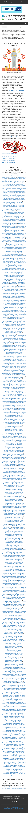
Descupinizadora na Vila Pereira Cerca (15, 404)
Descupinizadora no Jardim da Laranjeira (14, 531)
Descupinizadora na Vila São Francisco (13, 432)
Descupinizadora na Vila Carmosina (14, 310)
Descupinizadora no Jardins (19, 695)
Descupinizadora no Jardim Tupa (10, 682)
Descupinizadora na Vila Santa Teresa (13, 425)
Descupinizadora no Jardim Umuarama (16, 685)
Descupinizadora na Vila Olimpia (9, 395)
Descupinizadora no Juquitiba (9, 766)
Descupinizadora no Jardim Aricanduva (13, 499)
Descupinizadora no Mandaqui (15, 698)
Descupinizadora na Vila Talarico (17, 441)
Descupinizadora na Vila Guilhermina (14, 353)
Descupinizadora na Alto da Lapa (10, 448)
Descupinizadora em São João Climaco (13, 209)
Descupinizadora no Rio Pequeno (10, 640)
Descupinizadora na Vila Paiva (17, 397)
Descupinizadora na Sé (8, 278)
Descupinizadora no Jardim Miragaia (14, 541)
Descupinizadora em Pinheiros (15, 201)
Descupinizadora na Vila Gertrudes (16, 348)
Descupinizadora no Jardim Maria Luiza (13, 586)
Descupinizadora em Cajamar (16, 735)
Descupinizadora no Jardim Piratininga (13, 618)
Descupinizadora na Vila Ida (8, 356)
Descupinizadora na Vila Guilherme (14, 352)
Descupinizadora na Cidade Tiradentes (13, 245)
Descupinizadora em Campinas (9, 737)
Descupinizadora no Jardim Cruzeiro (16, 528)
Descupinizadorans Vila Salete (9, 420)
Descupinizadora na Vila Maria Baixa (17, 373)
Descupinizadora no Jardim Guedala (14, 563)
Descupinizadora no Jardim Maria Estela (14, 584)
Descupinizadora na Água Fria (17, 222)
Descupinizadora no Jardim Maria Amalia (16, 583)
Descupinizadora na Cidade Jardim (10, 237)
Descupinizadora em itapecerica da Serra (14, 740)
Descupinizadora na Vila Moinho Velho (13, 377)
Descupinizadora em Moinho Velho (16, 195)
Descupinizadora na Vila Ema (9, 336)
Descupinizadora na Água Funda (10, 223)
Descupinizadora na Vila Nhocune (16, 385)
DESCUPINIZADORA (10, 153)
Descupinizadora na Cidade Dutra (16, 236)
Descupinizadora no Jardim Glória (15, 558)
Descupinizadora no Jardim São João (14, 656)
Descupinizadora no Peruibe (9, 751)
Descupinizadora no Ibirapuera (9, 478)
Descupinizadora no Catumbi (15, 471)
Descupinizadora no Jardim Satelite (10, 668)
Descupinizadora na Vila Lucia (9, 369)
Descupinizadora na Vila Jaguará (15, 364)
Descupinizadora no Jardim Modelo (16, 590)
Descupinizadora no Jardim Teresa (9, 678)
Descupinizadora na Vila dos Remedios (17, 335)
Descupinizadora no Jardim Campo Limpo (14, 517)
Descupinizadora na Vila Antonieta (9, 292)
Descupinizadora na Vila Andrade (18, 289)
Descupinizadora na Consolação (16, 248)
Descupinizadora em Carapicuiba (17, 755)
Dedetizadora (15, 1)
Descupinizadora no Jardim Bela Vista (15, 504)
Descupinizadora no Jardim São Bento (13, 647)
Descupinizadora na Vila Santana (15, 423)
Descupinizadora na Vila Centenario (10, 314)
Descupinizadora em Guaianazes (10, 185)
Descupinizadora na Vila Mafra (17, 370)
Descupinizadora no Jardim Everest (10, 553)
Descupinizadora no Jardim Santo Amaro (14, 644)
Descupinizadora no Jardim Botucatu (16, 509)
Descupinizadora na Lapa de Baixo (10, 255)
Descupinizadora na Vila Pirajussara (16, 406)
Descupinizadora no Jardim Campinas (16, 513)
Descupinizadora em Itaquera (9, 191)
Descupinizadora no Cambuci (16, 464)
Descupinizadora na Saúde (16, 276)
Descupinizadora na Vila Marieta (9, 262)
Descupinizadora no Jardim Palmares (14, 598)
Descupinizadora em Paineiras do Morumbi (15, 261)
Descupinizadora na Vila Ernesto (16, 338)
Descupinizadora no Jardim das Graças (13, 539)
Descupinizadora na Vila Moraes (9, 381)
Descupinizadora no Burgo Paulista (10, 462)
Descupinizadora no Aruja (17, 728)
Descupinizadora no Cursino (16, 474)
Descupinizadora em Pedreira (17, 198)
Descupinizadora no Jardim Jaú (18, 574)
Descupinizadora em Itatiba (9, 773)
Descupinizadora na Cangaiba (16, 230)
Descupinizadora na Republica (16, 272)
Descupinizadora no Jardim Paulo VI (14, 608)
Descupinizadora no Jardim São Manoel (13, 660)
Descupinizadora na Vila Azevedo (10, 296)
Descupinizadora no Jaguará (16, 482)
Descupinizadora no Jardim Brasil (10, 510)
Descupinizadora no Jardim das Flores (13, 538)
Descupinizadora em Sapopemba (10, 215)
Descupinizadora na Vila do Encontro (14, 331)
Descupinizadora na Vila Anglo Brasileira (14, 290)
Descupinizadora (22, 1)
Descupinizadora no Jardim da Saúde (14, 535)
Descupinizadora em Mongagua (9, 754)
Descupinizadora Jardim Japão (16, 713)
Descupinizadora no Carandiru (9, 469)
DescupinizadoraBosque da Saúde (16, 458)
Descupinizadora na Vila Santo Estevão (13, 429)
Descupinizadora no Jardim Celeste (10, 523)
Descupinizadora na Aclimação (9, 220)
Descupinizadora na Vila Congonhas (14, 318)
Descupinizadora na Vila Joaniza (9, 366)
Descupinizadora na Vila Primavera (15, 411)
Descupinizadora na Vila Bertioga (18, 300)
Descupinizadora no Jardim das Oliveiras (14, 542)
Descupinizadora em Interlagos (17, 187)
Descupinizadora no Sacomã (16, 639)
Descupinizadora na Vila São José (9, 434)
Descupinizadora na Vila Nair (9, 384)
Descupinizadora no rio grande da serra (13, 745)
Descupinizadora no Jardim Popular (10, 619)
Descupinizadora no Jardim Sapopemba (13, 667)
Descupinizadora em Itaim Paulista (16, 189)
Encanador (9, 2)
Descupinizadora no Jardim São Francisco (13, 653)
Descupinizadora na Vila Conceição (16, 317)
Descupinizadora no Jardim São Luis (14, 658)
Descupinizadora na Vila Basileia (17, 297)
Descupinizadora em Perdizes (9, 199)
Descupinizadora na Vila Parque (18, 399)
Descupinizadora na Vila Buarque (10, 301)
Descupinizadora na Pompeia (9, 266)
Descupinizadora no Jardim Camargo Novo (13, 514)
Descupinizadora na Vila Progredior (10, 412)
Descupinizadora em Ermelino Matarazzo (14, 184)
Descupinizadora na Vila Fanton (17, 341)
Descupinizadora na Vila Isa (8, 363)
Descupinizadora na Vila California (15, 304)
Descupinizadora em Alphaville (9, 719)
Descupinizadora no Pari (17, 642)
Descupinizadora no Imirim (16, 479)
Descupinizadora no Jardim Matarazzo (13, 500)
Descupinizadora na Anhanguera (17, 224)
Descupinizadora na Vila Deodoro (10, 328)
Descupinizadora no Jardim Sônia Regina (14, 672)
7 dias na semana (15, 136)
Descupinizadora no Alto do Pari (16, 451)
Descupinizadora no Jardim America (14, 489)
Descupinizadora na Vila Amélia (17, 286)
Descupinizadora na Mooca (9, 258)
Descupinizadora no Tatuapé (9, 637)
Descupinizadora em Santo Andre (10, 724)
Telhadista (14, 2)
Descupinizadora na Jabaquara (9, 401)
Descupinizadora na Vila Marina (9, 269)
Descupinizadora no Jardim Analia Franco (14, 492)
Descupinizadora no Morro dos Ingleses (13, 699)
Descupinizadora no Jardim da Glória (14, 530)
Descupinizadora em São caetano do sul (14, 723)
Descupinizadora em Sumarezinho (9, 217)
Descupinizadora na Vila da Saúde (17, 324)
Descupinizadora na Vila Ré (18, 413)
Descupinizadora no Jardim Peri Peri (15, 614)
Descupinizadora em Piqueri (9, 202)
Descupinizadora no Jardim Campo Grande (13, 516)
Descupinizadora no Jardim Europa (14, 552)
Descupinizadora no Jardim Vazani (9, 686)
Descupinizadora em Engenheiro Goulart (14, 182)
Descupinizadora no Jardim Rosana (18, 628)
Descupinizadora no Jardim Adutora (16, 485)
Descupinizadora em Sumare (16, 216)
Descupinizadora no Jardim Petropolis (13, 615)
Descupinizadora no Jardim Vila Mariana (14, 691)
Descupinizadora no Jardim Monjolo (10, 591)
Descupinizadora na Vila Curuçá (9, 322)
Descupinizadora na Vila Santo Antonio (13, 426)
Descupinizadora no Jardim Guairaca (14, 559)
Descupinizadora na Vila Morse (17, 383)
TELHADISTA (8, 158)
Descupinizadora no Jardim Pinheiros (14, 616)
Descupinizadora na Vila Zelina (16, 447)
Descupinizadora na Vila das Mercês (14, 327)
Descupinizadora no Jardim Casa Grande (14, 520)
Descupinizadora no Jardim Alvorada (14, 488)
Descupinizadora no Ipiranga (9, 481)
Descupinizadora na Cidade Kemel (17, 238)
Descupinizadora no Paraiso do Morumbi (16, 705)
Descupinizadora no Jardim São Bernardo (14, 649)
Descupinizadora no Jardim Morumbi (17, 594)
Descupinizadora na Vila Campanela (14, 306)
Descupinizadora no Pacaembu (9, 703)
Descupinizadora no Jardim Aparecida (17, 497)
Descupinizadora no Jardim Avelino (10, 502)
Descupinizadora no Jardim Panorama (13, 600)
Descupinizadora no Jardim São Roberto (14, 664)
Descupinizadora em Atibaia (9, 748)
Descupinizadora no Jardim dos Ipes (14, 546)
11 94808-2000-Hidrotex (15, 807)
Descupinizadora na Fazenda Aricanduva (14, 250)
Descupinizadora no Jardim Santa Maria (13, 636)
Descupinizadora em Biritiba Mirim (13, 741)
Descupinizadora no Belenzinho (9, 457)
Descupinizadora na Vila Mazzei (9, 307)
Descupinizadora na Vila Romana (10, 418)
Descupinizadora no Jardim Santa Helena (14, 632)
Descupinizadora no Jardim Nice (9, 595)
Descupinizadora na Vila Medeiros (15, 357)
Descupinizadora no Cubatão (9, 770)
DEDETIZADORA (9, 155)
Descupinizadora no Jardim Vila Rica (14, 692)
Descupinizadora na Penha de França (13, 265)
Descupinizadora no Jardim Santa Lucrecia (13, 633)
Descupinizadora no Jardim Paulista (15, 605)
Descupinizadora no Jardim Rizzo (10, 626)
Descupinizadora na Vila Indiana (9, 360)
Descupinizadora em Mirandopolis (10, 194)
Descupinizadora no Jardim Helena (10, 565)
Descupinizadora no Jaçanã (9, 483)
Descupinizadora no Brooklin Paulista (17, 461)
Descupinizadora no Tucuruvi (9, 700)
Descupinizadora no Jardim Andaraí (10, 495)
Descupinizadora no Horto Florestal (16, 476)
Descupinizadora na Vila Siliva (18, 436)
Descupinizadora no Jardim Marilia (9, 587)
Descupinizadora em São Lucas (9, 210)
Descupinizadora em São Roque (9, 762)
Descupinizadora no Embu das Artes (16, 759)
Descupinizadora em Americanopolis (14, 175)
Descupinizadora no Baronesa (9, 454)
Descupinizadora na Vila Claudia (17, 313)
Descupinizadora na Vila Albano (17, 280)
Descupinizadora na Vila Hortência (9, 714)
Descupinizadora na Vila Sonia (16, 439)
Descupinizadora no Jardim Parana (10, 601)
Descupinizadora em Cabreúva (16, 768)
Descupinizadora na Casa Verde (9, 233)
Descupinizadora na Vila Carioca (19, 308)
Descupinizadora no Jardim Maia (10, 580)
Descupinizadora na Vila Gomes (9, 349)
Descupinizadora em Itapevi (9, 758)
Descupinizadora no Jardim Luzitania (14, 579)
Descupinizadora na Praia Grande (10, 727)
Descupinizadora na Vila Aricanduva (14, 294)
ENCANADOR (8, 160)
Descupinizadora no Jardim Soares (15, 671)
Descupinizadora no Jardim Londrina (17, 577)
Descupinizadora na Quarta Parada (16, 268)
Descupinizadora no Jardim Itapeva (18, 572)
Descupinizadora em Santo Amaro (16, 206)
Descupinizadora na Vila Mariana (10, 374)
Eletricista (3, 2)
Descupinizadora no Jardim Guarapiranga (14, 562)
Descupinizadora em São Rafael (16, 213)
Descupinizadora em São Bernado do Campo (14, 721)
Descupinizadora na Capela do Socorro (14, 231)
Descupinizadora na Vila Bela (9, 299)
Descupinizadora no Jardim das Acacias (13, 534)
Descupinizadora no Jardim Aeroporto (14, 486)
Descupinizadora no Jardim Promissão (17, 709)
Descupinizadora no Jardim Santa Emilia (14, 630)
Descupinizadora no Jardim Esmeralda (17, 551)
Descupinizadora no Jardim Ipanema (14, 569)
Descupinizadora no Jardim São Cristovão (14, 651)
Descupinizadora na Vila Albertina (10, 282)
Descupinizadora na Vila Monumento (14, 380)
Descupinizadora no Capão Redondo (15, 468)
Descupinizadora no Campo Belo (10, 465)
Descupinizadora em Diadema (15, 720)
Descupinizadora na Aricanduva (9, 226)
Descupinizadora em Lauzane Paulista (16, 192)
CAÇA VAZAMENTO (9, 156)
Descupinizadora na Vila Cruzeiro (17, 321)
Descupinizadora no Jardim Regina (10, 623)
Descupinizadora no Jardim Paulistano (13, 607)
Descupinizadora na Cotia (12, 734)
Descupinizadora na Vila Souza (9, 440)
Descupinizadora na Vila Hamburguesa (13, 355)
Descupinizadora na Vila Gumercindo (16, 345)
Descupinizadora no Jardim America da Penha (14, 490)
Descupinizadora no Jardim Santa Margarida (13, 635)
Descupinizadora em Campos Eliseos (17, 178)
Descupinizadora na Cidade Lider (10, 240)
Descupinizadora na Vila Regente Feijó (13, 415)
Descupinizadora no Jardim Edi (9, 549)
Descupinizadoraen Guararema (9, 742)
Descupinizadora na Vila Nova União (14, 394)
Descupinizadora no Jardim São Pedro (13, 663)
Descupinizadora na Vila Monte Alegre (13, 378)
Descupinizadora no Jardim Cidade (17, 524)
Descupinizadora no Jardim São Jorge (13, 657)
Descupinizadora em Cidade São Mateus (14, 244)
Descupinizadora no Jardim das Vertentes (14, 544)
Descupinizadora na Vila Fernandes (10, 342)
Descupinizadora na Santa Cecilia (10, 273)
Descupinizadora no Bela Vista (9, 229)
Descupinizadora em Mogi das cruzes (14, 730)
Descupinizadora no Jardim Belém (9, 506)
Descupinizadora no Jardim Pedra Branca (14, 609)
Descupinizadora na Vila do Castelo (17, 329)
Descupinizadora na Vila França (9, 346)
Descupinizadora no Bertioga (19, 749)
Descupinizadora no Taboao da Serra (17, 738)
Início (3, 1)
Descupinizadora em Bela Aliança (17, 227)
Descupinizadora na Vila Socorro (9, 437)
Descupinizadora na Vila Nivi (9, 387)
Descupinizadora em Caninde (9, 180)
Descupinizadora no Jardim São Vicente (13, 665)
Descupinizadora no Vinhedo (15, 772)
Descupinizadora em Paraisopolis (10, 196)
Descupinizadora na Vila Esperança (10, 339)
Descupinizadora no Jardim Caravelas (13, 518)
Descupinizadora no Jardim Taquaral (16, 677)
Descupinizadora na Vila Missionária (17, 376)
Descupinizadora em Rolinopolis (10, 205)
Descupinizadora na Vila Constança (10, 320)
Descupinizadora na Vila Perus (9, 405)
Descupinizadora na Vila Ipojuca (17, 362)
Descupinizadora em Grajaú (9, 475)
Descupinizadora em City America (17, 181)
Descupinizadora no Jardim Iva (9, 573)
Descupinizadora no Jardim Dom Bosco (13, 545)
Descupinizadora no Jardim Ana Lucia (13, 493)
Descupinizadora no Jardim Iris (9, 570)
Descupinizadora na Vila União (9, 446)
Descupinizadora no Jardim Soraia (9, 674)
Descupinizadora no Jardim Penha (9, 611)
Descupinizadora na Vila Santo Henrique (14, 430)
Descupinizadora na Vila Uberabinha (14, 444)
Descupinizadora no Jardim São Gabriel (13, 654)
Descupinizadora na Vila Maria (9, 371)
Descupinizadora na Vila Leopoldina (17, 367)
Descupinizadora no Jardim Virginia (10, 693)
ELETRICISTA (8, 162)
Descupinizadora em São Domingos (14, 208)
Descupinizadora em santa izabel (16, 744)
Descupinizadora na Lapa (16, 254)
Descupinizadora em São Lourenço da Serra (13, 761)
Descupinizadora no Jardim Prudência (16, 622)
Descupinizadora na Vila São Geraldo (14, 433)
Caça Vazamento (8, 1)
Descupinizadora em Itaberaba (9, 188)
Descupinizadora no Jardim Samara (14, 629)
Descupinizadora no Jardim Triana (15, 681)
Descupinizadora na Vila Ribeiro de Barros (13, 416)
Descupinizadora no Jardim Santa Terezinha (13, 643)
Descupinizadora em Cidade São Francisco (16, 243)
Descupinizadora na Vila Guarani (19, 350)
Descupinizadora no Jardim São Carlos (13, 650)
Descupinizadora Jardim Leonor (9, 576)
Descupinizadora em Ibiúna (16, 765)
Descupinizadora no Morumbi (16, 702)
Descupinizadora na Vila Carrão (9, 311)
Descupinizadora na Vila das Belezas (14, 325)
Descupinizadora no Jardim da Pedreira (13, 532)
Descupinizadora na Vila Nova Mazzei (16, 392)
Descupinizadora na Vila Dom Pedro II (13, 332)
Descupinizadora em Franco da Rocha (13, 747)
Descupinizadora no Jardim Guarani (14, 560)
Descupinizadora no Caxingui (9, 472)
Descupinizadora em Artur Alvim (9, 177)
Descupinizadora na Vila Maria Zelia (17, 219)
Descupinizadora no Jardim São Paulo (13, 661)
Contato (18, 2)
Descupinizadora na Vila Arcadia (18, 293)
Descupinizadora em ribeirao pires (9, 731)
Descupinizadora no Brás (9, 460)
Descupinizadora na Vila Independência (13, 359)
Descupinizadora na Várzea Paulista (14, 769)
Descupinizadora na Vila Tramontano (14, 443)
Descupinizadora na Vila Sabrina (17, 419)
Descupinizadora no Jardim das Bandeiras (13, 537)
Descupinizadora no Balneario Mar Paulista (13, 453)
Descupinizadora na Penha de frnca (10, 706)
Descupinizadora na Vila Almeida (10, 285)
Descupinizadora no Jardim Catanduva (13, 521)
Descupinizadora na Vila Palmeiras (10, 398)
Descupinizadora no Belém (17, 455)
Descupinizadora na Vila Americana (10, 287)
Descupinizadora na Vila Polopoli (10, 408)
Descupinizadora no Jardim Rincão (17, 625)
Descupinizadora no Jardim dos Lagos (13, 548)
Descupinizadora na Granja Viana (10, 252)
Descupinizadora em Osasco (16, 726)
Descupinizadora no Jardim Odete (17, 597)
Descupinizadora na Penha (17, 264)
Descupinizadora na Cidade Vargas (10, 247)
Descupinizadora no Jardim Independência (16, 567)
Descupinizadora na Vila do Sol (9, 334)
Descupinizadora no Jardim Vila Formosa (16, 689)
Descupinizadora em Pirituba (16, 203)
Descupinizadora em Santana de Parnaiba (13, 756)
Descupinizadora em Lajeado (9, 696)
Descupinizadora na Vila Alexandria (17, 283)
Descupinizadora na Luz (17, 257)
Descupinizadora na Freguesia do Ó (14, 251)
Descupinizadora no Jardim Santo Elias (13, 646)
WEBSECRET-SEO (8, 808)
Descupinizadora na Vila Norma (10, 710)
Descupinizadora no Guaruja (17, 752)
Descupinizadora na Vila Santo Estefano (14, 427)
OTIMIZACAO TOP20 (19, 808)
